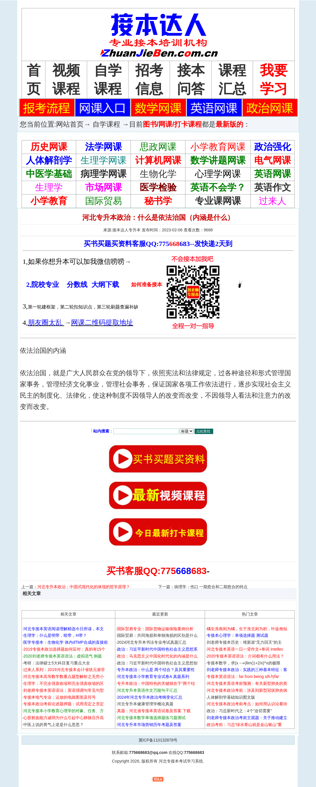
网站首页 (70, 124)
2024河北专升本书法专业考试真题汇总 (151, 642)
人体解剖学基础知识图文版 (231, 697)
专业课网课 (218, 201)
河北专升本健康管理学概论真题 (145, 704)
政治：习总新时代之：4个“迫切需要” (239, 710)
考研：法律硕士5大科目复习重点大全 (56, 663)
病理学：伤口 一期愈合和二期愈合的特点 (211, 586)
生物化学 (158, 174)
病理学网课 (104, 174)
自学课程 (106, 124)
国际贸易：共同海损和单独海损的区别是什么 (157, 635)
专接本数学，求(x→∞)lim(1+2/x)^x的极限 (243, 663)
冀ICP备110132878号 (158, 740)
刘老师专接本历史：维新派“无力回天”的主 (244, 642)
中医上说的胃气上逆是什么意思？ (53, 724)
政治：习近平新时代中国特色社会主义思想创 (157, 663)
